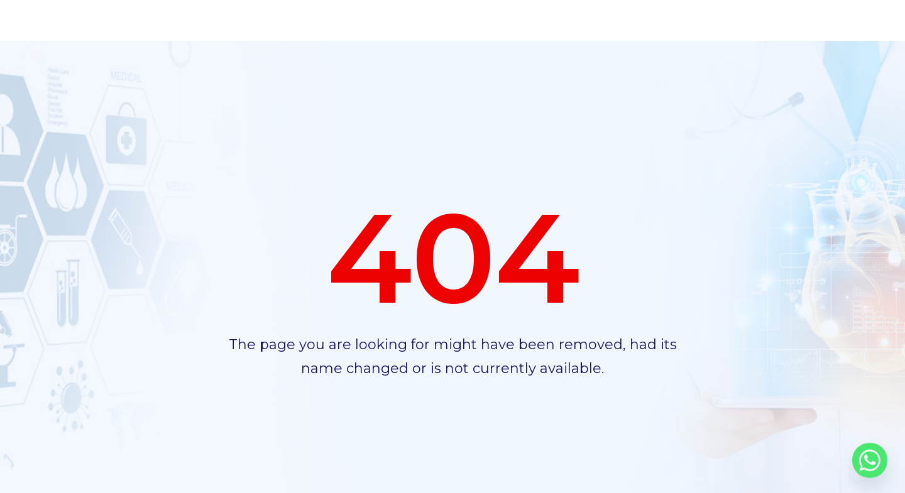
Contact (829, 82)
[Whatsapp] (870, 460)
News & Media (666, 82)
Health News (758, 82)
